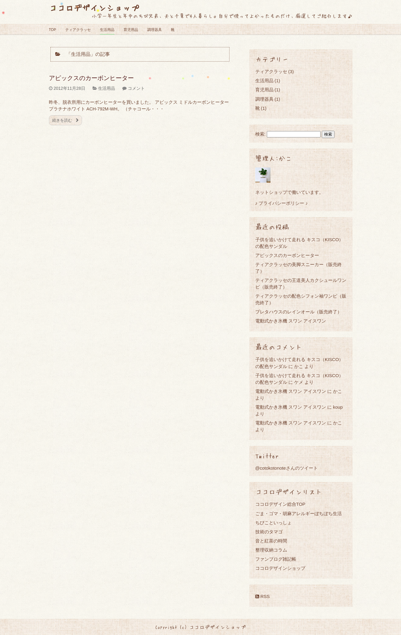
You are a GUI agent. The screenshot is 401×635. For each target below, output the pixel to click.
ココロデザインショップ (94, 7)
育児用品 (131, 30)
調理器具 (154, 30)
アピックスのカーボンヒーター (91, 78)
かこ (298, 366)
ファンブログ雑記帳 (275, 559)
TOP (52, 30)
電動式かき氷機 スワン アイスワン (290, 320)
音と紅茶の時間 (271, 540)
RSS (262, 596)
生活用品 (107, 30)
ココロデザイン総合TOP (280, 504)
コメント (136, 88)
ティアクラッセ (78, 30)
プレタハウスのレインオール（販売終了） (298, 311)
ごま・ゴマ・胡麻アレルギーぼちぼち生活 (298, 513)
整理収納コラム (271, 549)
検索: (260, 134)
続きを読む (65, 120)
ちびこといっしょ (273, 522)
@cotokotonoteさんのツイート (286, 468)
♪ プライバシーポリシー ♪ (281, 203)
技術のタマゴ (269, 531)
